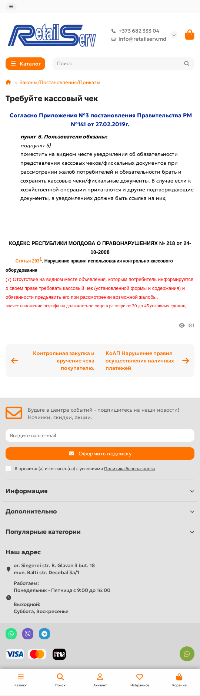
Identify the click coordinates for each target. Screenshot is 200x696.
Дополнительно (100, 511)
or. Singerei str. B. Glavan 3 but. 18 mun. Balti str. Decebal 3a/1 (54, 569)
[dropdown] (11, 6)
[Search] (124, 63)
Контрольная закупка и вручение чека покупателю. (63, 360)
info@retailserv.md (137, 39)
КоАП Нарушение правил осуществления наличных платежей (140, 360)
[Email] (100, 435)
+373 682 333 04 (133, 30)
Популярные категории (100, 532)
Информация (100, 491)
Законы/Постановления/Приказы (60, 82)
